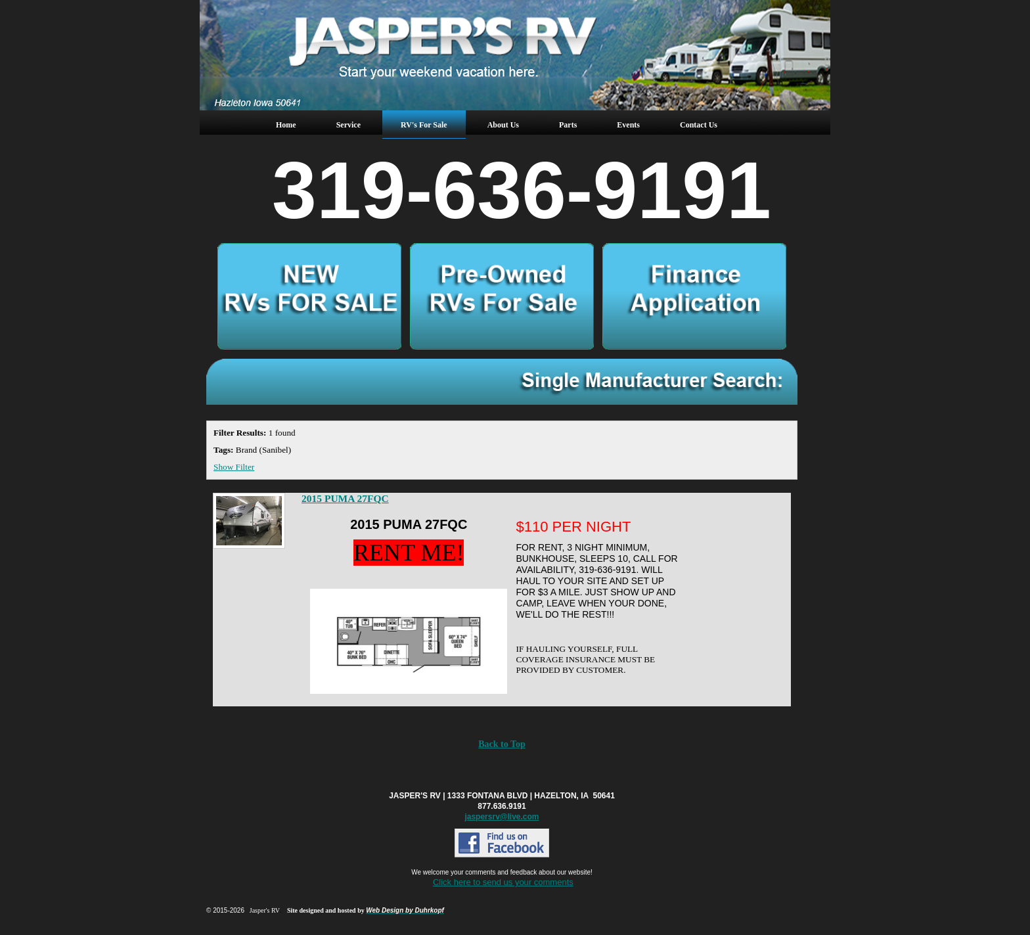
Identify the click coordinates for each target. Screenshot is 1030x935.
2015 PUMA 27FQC (345, 498)
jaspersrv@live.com (501, 816)
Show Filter (233, 467)
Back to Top (502, 744)
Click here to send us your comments (503, 882)
